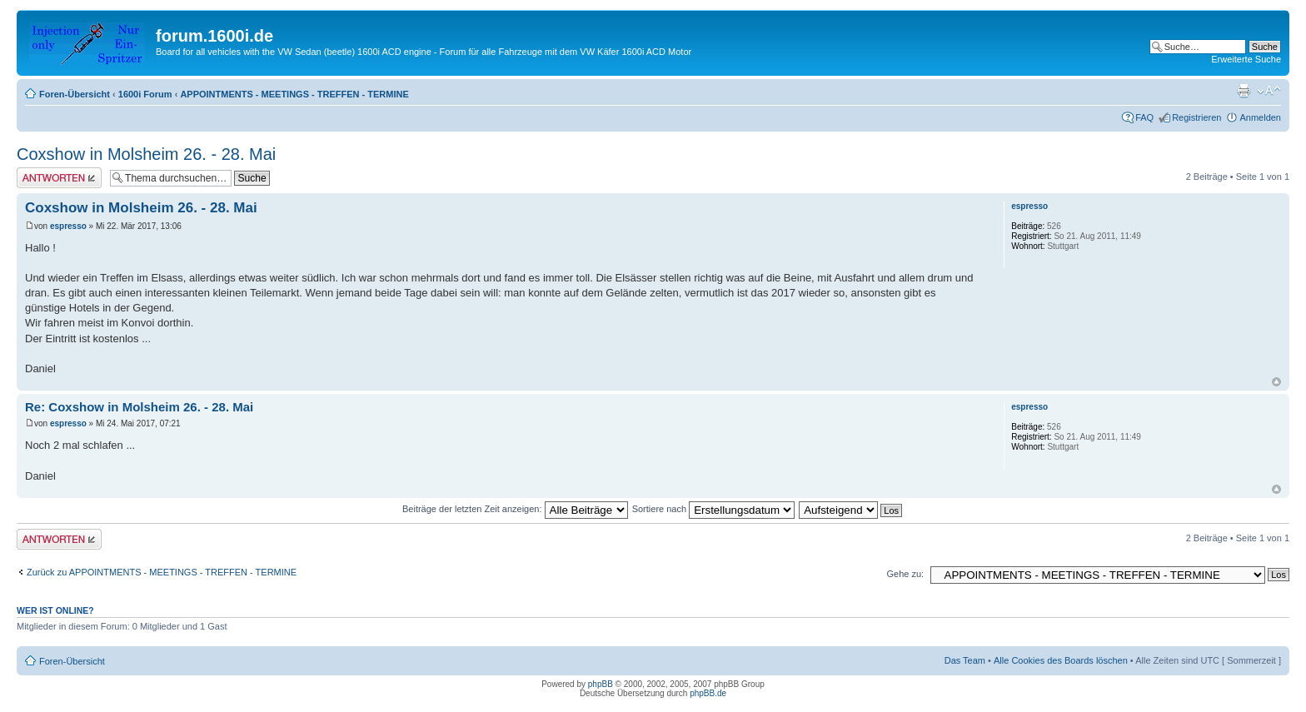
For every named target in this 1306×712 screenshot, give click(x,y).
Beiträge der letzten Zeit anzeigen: (515, 509)
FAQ (1144, 117)
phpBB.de (708, 693)
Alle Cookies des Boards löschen (1061, 660)
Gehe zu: (905, 574)
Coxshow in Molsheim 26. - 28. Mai (146, 154)
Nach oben (1276, 381)
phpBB (600, 684)
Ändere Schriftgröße (1269, 90)
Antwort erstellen (59, 177)
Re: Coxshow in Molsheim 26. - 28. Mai (139, 407)
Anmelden (1260, 117)
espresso (68, 226)
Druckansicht (1243, 90)
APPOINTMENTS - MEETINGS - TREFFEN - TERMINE (294, 94)
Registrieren (1196, 117)
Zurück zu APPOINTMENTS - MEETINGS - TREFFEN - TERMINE (162, 572)
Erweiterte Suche (1246, 59)
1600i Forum (145, 94)
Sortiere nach (713, 509)
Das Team (965, 660)
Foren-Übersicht (74, 94)
